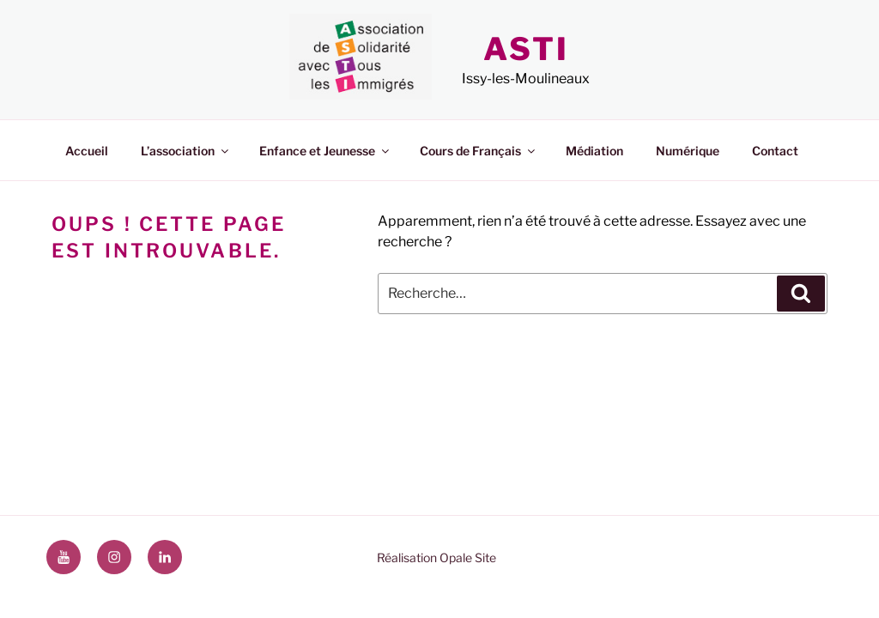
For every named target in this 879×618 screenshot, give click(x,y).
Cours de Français (478, 150)
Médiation (594, 150)
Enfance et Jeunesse (325, 150)
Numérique (687, 150)
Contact (775, 150)
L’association (186, 150)
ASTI (526, 49)
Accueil (86, 150)
